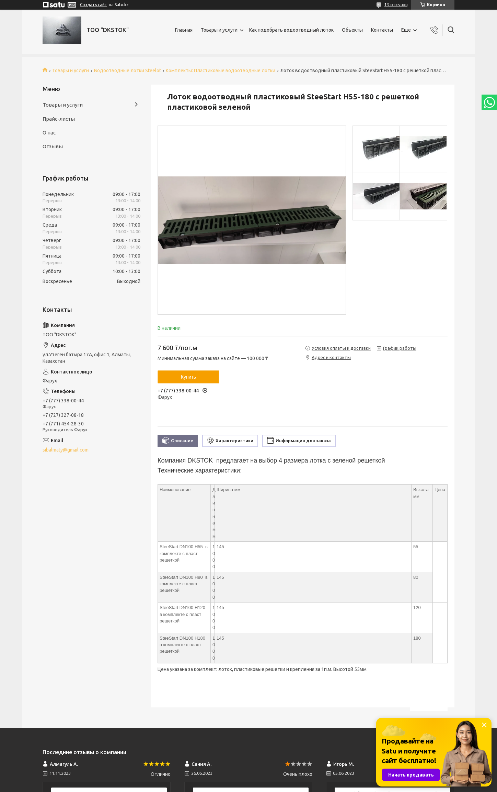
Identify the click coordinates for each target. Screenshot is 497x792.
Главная (184, 30)
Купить (188, 377)
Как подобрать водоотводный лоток (291, 30)
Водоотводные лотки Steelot (127, 70)
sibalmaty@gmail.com (66, 450)
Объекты (352, 30)
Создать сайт (93, 4)
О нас (49, 132)
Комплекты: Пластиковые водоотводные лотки (220, 70)
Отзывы (53, 146)
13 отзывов (395, 4)
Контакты (382, 30)
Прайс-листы (59, 119)
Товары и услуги (219, 30)
